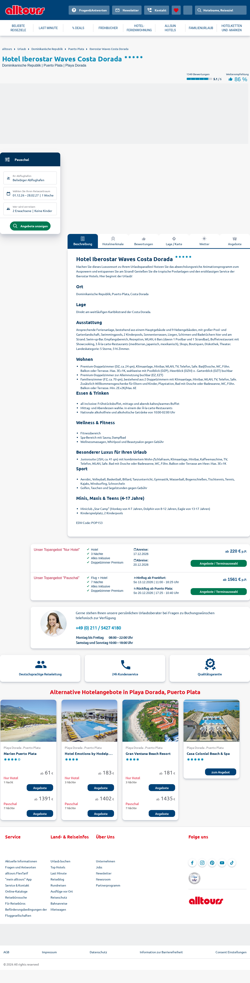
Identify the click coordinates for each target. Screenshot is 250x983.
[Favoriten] (176, 10)
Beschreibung (82, 241)
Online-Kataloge (16, 891)
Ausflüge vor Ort (62, 891)
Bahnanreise (59, 903)
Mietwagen (58, 909)
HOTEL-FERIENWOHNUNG (139, 28)
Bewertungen (143, 241)
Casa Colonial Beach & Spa (208, 753)
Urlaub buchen (60, 861)
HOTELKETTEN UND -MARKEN (231, 28)
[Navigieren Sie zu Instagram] (202, 863)
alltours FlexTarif (16, 873)
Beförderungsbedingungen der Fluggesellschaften (26, 913)
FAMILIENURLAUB (201, 28)
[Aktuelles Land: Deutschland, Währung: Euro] (187, 10)
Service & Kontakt (17, 885)
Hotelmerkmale (113, 241)
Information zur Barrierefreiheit (161, 952)
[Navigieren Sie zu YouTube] (222, 863)
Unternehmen (105, 861)
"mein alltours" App (18, 879)
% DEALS (78, 28)
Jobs (99, 867)
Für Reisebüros (15, 903)
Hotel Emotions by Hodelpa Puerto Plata (98, 753)
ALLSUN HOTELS (170, 28)
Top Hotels (58, 867)
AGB (6, 952)
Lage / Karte (174, 241)
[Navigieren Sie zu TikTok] (232, 863)
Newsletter (103, 873)
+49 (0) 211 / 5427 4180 (98, 628)
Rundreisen (58, 885)
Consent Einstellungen (231, 952)
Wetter (204, 241)
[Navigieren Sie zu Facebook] (192, 863)
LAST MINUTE (48, 28)
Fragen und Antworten (20, 867)
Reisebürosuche (16, 897)
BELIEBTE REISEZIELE (18, 28)
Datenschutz (98, 952)
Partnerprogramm (108, 885)
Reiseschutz (59, 897)
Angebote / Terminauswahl (219, 563)
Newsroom (103, 879)
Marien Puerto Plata (20, 753)
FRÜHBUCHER (108, 28)
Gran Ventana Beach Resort (148, 753)
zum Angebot (220, 772)
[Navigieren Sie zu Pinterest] (212, 863)
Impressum (49, 952)
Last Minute (59, 873)
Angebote (235, 241)
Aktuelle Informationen (21, 861)
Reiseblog (57, 879)
